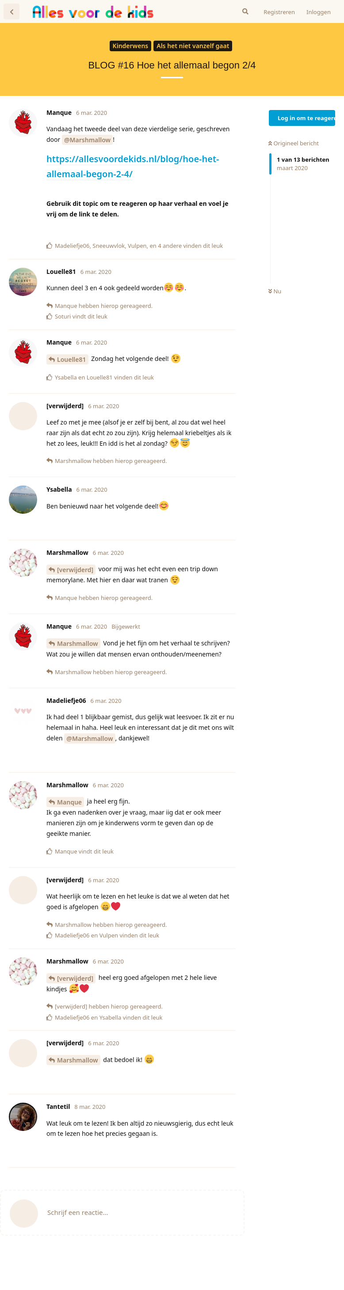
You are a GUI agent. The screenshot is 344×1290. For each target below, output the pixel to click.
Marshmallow (77, 643)
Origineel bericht (293, 143)
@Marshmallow (87, 140)
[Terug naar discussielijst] (11, 11)
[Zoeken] (245, 11)
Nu (274, 291)
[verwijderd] (75, 569)
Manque (69, 802)
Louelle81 (71, 359)
